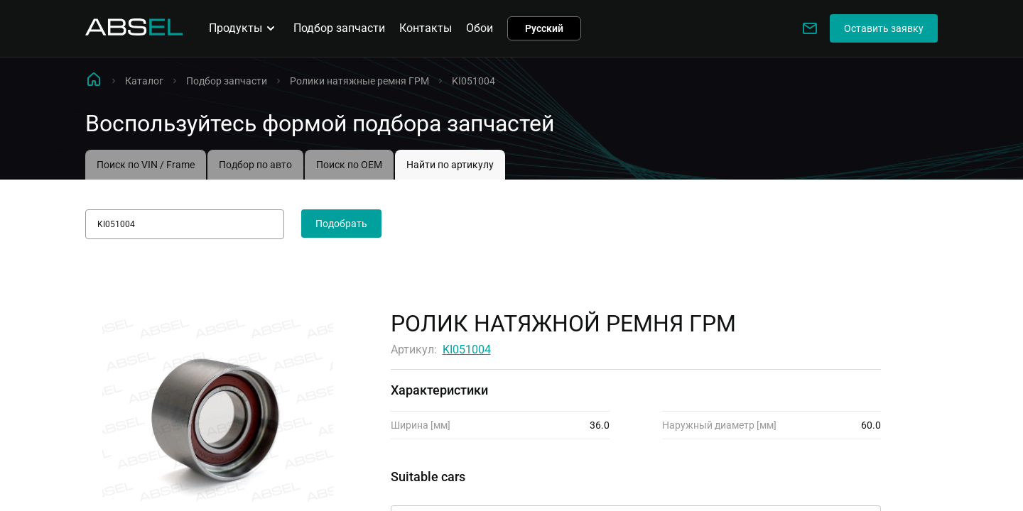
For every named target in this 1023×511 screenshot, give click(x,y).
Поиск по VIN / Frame (146, 164)
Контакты (425, 28)
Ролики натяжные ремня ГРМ (359, 81)
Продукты (244, 28)
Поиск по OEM (349, 164)
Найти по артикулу (450, 164)
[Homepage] (134, 31)
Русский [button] (544, 28)
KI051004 (467, 349)
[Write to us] (809, 28)
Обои (479, 28)
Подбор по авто (255, 164)
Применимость (431, 493)
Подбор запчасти (339, 28)
